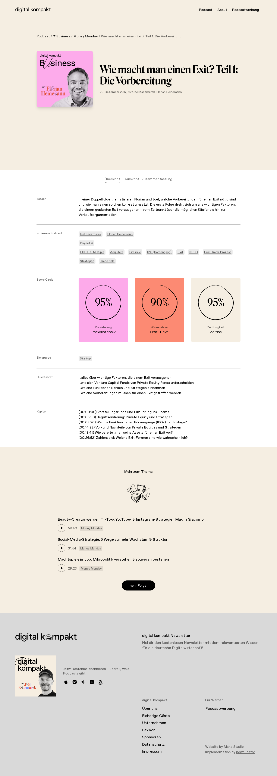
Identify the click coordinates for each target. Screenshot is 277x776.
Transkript (131, 179)
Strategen (87, 261)
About (222, 10)
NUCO (193, 252)
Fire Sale (135, 252)
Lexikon (148, 730)
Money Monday (85, 36)
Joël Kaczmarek (144, 92)
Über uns (150, 708)
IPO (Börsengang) (159, 252)
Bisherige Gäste (156, 716)
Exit (180, 252)
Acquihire (116, 252)
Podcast (205, 10)
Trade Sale (107, 261)
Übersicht (112, 179)
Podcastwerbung (245, 10)
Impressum (152, 751)
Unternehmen (154, 723)
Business (61, 36)
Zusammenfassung (157, 179)
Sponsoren (151, 737)
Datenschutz (153, 744)
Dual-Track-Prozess (217, 252)
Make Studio (234, 747)
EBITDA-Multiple (92, 252)
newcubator (245, 752)
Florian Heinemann (169, 92)
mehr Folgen (138, 585)
